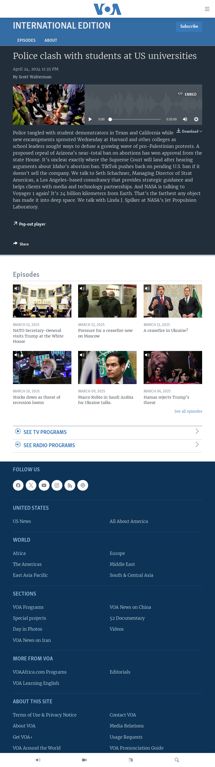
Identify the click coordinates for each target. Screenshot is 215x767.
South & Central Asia (131, 575)
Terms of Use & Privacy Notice (44, 715)
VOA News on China (130, 607)
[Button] (21, 245)
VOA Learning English (36, 683)
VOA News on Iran (32, 640)
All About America (129, 521)
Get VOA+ (23, 737)
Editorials (120, 672)
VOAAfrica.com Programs (40, 672)
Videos (117, 629)
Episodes (26, 40)
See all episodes (188, 411)
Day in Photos (27, 629)
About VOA (24, 726)
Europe (117, 553)
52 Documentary (127, 618)
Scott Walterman (35, 76)
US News (22, 521)
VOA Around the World (37, 748)
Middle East (122, 564)
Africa (19, 553)
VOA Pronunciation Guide (136, 748)
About (51, 40)
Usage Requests (126, 737)
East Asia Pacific (30, 575)
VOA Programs (28, 607)
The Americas (27, 564)
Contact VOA (123, 715)
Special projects (29, 618)
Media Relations (127, 726)
